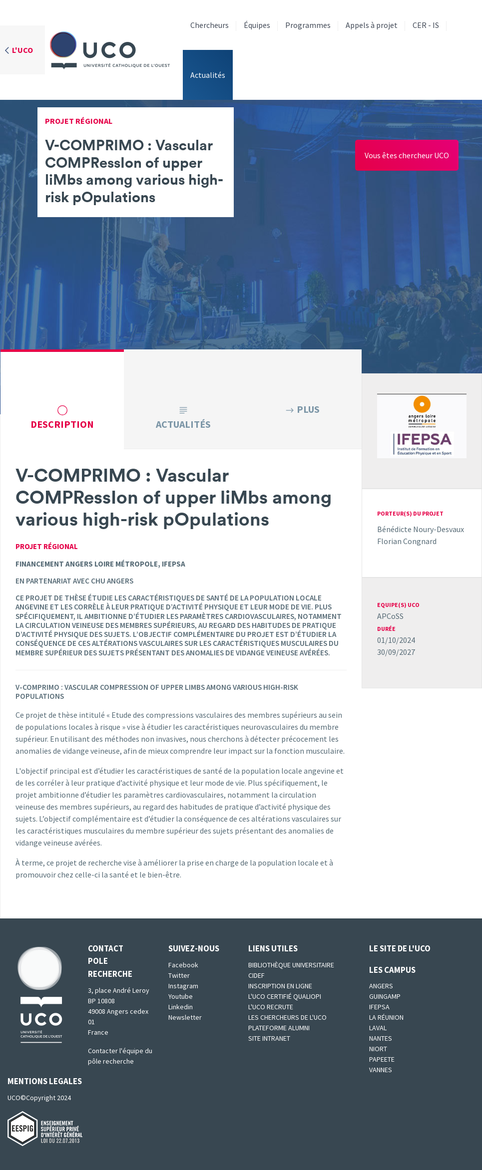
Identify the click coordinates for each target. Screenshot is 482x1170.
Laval (378, 1027)
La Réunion (386, 1017)
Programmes (308, 25)
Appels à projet (372, 25)
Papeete (382, 1059)
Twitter (179, 975)
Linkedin (180, 1006)
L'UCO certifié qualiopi (284, 996)
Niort (378, 1048)
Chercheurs (209, 25)
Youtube (180, 996)
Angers (381, 985)
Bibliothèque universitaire (291, 964)
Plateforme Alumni (279, 1027)
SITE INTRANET (269, 1038)
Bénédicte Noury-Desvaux (420, 529)
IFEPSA (379, 1006)
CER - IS (426, 25)
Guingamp (385, 996)
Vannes (380, 1069)
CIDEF (256, 975)
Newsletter (185, 1017)
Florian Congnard (407, 541)
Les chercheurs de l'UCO (287, 1017)
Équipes (257, 25)
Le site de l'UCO (400, 948)
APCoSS (390, 616)
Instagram (183, 985)
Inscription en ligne (280, 985)
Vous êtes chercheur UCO (407, 155)
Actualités (207, 75)
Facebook (183, 964)
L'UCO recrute (270, 1006)
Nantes (380, 1038)
